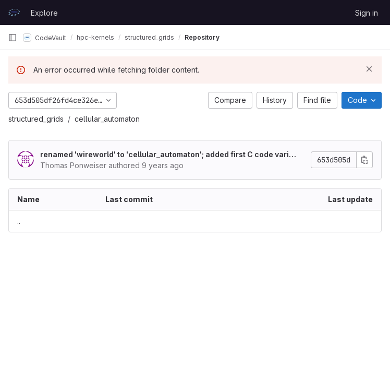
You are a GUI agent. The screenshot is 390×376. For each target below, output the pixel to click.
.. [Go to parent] (18, 221)
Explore (44, 12)
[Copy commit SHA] (364, 159)
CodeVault (44, 37)
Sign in (366, 12)
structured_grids (36, 118)
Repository (202, 37)
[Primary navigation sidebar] (12, 37)
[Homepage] (14, 12)
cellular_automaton (107, 118)
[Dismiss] (369, 69)
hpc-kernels (95, 37)
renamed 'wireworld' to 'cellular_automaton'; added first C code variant (169, 155)
